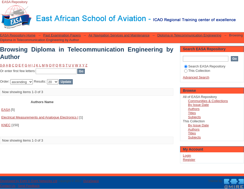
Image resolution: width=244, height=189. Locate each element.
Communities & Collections (208, 101)
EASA (5, 110)
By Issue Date (198, 105)
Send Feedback (29, 186)
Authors (194, 109)
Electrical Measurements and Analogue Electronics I (39, 117)
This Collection (197, 71)
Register (189, 160)
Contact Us (7, 186)
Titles (192, 113)
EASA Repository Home (17, 35)
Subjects (194, 117)
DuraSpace (91, 181)
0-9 (2, 65)
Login (240, 6)
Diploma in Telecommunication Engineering (189, 35)
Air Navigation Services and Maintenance (118, 35)
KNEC (6, 125)
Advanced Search (196, 77)
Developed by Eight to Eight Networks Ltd (28, 181)
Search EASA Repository (205, 66)
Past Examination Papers (62, 35)
